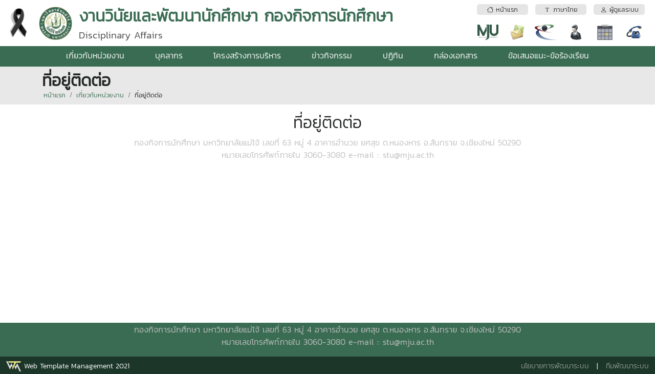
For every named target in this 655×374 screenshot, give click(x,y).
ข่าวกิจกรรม (332, 55)
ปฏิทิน (393, 55)
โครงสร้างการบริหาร (247, 55)
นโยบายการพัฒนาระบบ (555, 366)
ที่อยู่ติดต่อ (148, 95)
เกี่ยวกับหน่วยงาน (95, 55)
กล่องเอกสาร (455, 55)
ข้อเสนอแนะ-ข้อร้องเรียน (548, 55)
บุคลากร (169, 55)
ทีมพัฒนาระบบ (627, 366)
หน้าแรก (54, 95)
